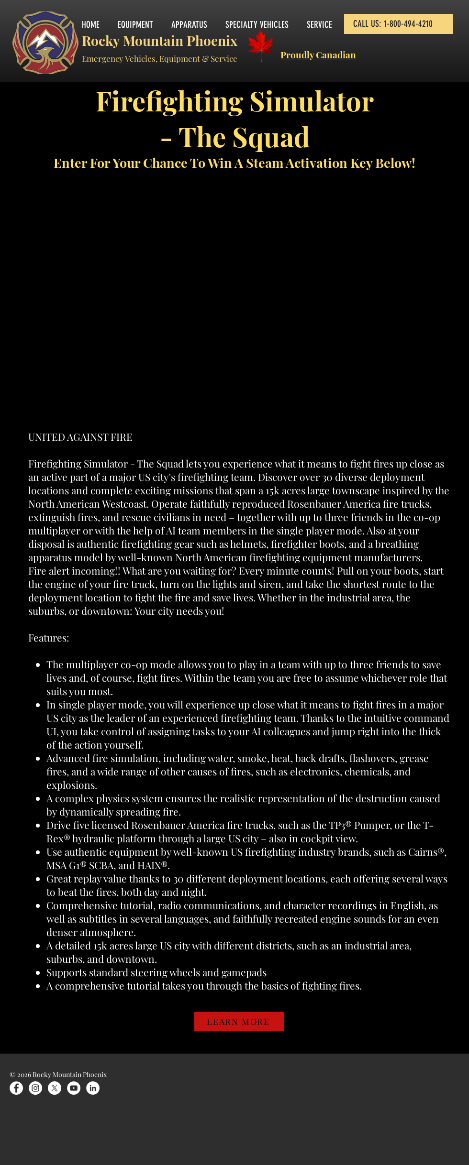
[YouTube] (73, 1088)
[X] (54, 1088)
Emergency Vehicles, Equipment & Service (159, 58)
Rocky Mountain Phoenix (159, 40)
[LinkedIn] (93, 1088)
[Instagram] (35, 1088)
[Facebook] (16, 1088)
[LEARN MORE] (239, 1021)
